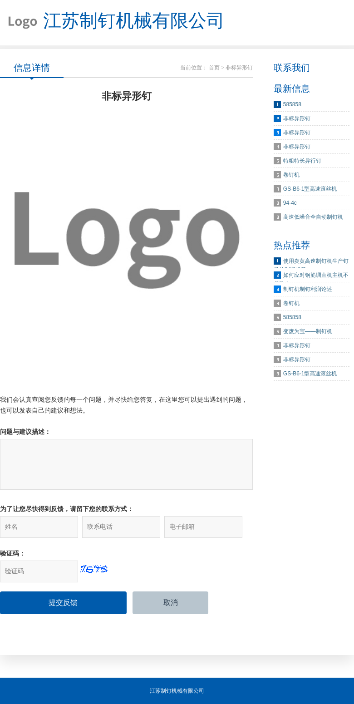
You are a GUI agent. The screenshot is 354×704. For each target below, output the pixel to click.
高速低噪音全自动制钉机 (313, 217)
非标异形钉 (296, 118)
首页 (214, 67)
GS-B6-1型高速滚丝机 (310, 189)
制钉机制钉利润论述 (307, 289)
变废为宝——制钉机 (307, 331)
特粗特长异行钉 (302, 161)
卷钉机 (291, 175)
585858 (292, 104)
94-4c (290, 203)
